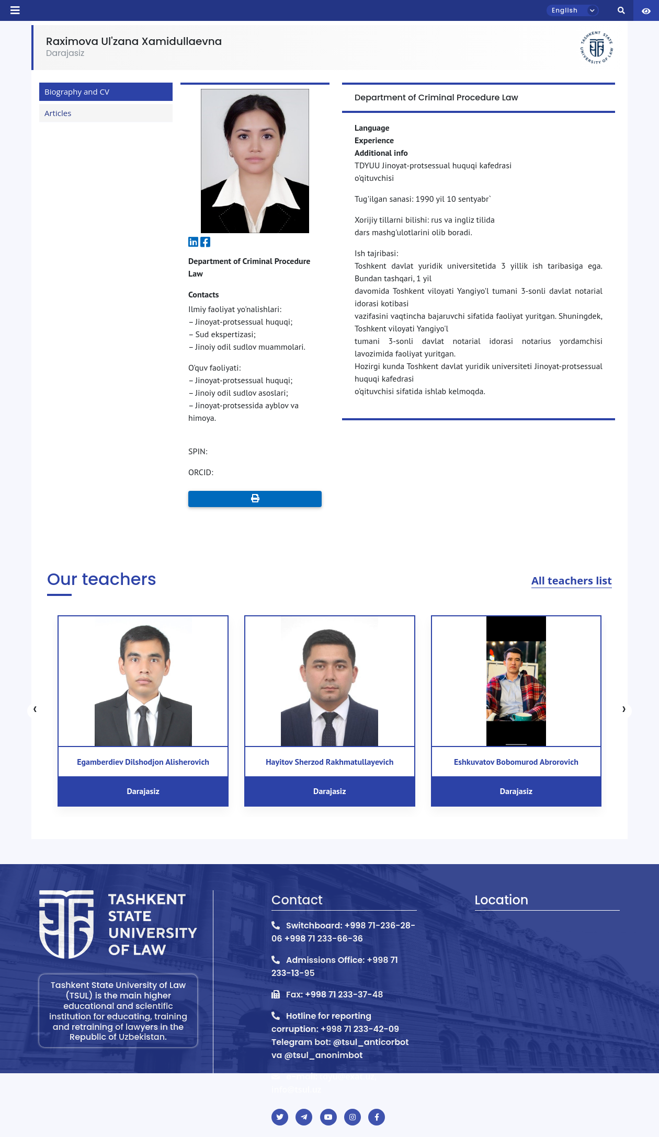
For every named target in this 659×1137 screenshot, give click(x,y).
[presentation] (35, 711)
